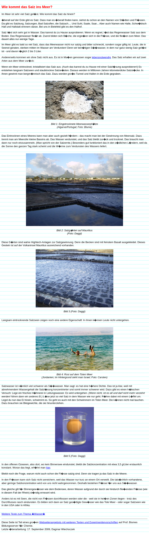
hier (48, 467)
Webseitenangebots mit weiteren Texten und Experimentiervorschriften (78, 522)
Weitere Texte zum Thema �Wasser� (23, 513)
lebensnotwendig (101, 57)
